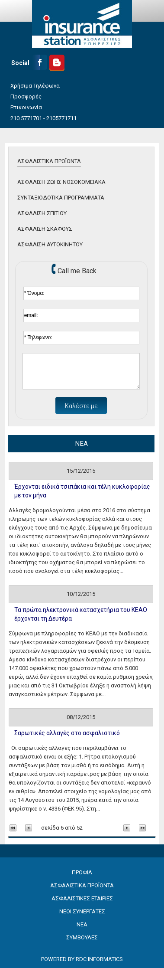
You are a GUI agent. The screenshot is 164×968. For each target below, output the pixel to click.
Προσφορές (26, 96)
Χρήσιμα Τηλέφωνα (35, 85)
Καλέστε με (81, 405)
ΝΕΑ (82, 924)
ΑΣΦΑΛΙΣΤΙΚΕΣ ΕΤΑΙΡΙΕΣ (82, 898)
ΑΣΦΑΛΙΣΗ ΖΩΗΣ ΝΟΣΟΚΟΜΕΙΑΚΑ (61, 182)
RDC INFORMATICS (99, 959)
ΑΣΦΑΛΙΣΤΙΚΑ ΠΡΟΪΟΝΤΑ (49, 161)
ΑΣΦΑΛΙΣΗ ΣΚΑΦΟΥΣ (44, 229)
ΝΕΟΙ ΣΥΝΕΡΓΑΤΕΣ (82, 911)
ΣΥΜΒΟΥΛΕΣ (82, 937)
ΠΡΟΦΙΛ (82, 872)
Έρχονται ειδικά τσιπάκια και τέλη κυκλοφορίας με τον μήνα (82, 491)
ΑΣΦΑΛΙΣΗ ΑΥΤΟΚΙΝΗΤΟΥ (50, 244)
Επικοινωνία (26, 107)
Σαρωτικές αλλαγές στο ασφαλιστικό (67, 732)
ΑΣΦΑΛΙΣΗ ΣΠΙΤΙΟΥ (42, 213)
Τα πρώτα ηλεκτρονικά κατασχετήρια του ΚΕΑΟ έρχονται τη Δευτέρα (80, 614)
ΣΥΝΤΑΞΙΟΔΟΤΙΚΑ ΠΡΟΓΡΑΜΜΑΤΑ (60, 197)
